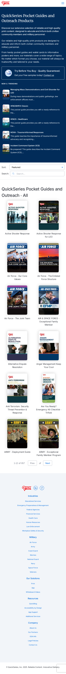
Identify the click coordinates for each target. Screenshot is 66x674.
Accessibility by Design (33, 608)
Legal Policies (33, 641)
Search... (18, 173)
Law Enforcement (33, 526)
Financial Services (33, 514)
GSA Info (33, 636)
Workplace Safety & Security (33, 531)
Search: (5, 173)
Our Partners (33, 632)
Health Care (33, 518)
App (33, 588)
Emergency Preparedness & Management (33, 505)
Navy (33, 563)
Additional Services (33, 616)
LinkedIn (35, 488)
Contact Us (33, 645)
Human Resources (33, 522)
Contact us (49, 75)
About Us (33, 628)
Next (47, 463)
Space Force (33, 568)
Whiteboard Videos (33, 592)
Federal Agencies (33, 510)
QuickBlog (33, 604)
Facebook (42, 488)
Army (33, 547)
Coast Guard (33, 551)
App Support (33, 612)
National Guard (33, 559)
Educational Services (33, 501)
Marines (33, 555)
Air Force (33, 542)
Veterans (33, 572)
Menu (62, 3)
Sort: (4, 167)
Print (33, 584)
